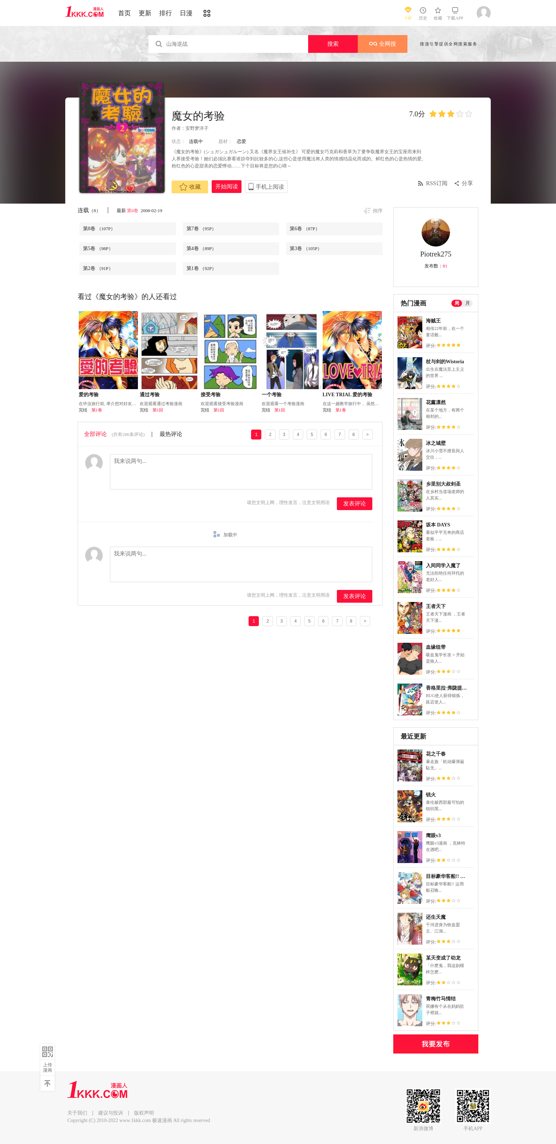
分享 (467, 183)
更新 (145, 13)
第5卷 (98, 248)
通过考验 (150, 394)
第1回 (157, 410)
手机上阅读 (270, 187)
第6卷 (305, 228)
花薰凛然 (436, 402)
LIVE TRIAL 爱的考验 (348, 394)
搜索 (333, 44)
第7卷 (202, 228)
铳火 (431, 794)
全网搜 (382, 44)
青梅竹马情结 (441, 998)
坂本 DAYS (438, 524)
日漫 (186, 13)
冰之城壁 (436, 443)
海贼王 (433, 321)
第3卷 (306, 248)
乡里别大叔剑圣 (443, 484)
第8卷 (133, 210)
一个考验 (272, 394)
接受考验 (211, 394)
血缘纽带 (436, 647)
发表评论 (354, 504)
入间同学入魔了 (443, 565)
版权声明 (144, 1113)
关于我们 (77, 1113)
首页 (124, 13)
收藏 (190, 187)
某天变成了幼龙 (443, 958)
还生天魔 (436, 917)
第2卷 (98, 268)
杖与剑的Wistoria (445, 361)
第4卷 (202, 248)
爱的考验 (89, 394)
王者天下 (436, 606)
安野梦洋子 (196, 128)
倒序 (378, 211)
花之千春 (436, 754)
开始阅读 (226, 186)
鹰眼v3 (433, 835)
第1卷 (202, 268)
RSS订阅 (436, 183)
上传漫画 (47, 1067)
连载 (89, 210)
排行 (165, 13)
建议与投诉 (110, 1113)
